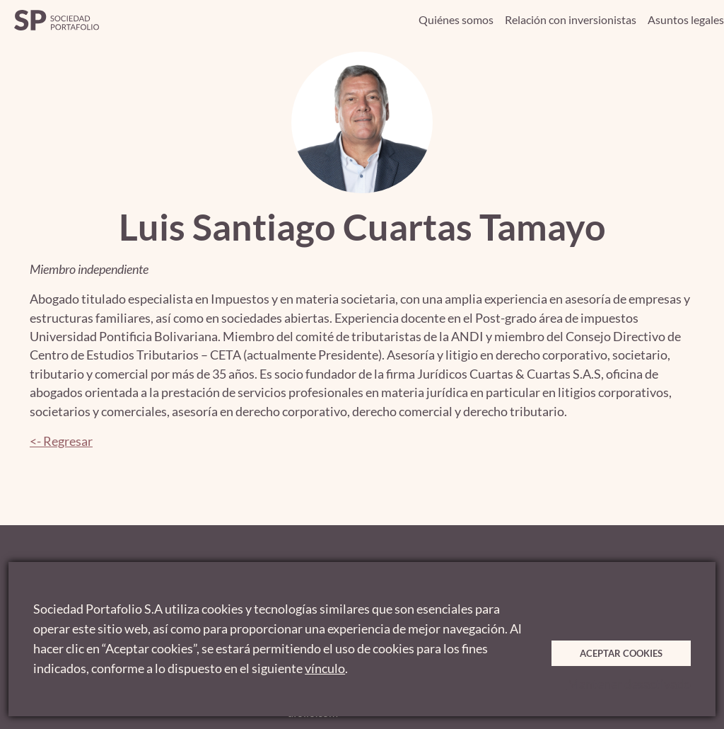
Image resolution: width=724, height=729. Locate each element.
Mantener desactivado (629, 684)
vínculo (325, 668)
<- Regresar (61, 441)
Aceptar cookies (621, 653)
